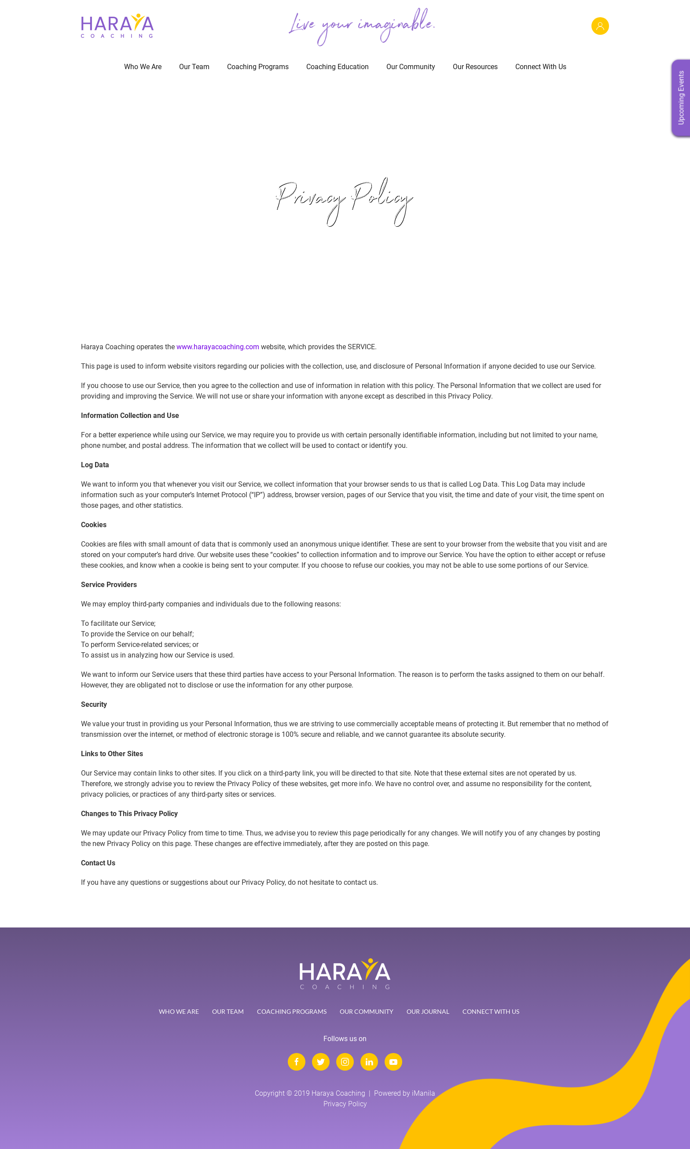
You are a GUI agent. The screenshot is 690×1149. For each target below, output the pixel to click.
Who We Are (142, 67)
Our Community (410, 67)
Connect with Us (490, 1011)
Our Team (194, 67)
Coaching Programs (258, 67)
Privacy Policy (345, 1104)
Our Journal (428, 1011)
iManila (423, 1093)
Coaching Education (337, 67)
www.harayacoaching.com (217, 347)
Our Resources (475, 67)
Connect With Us (540, 67)
